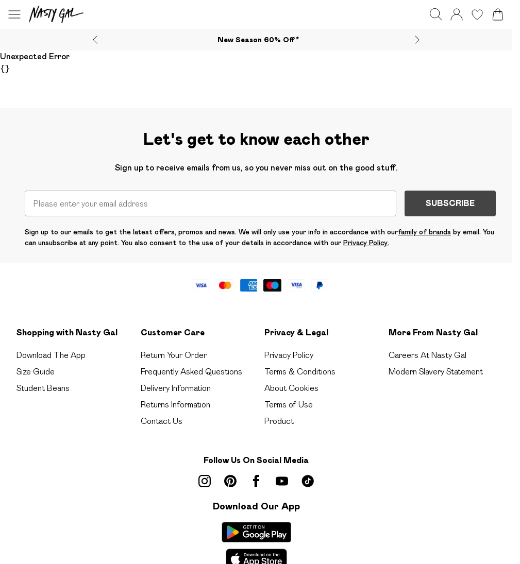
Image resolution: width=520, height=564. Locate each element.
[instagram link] (204, 481)
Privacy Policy (288, 355)
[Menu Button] (14, 14)
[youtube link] (282, 481)
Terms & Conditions (300, 371)
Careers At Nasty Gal (427, 355)
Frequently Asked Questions (191, 371)
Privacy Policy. (366, 242)
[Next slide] (417, 39)
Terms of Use (288, 404)
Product (279, 421)
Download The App (51, 355)
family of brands (424, 232)
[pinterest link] (230, 481)
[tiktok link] (307, 481)
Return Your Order (174, 355)
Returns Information (175, 404)
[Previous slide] (95, 39)
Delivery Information (176, 388)
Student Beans (43, 388)
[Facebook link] (256, 481)
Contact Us (161, 421)
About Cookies (291, 388)
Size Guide (35, 371)
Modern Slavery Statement (436, 371)
